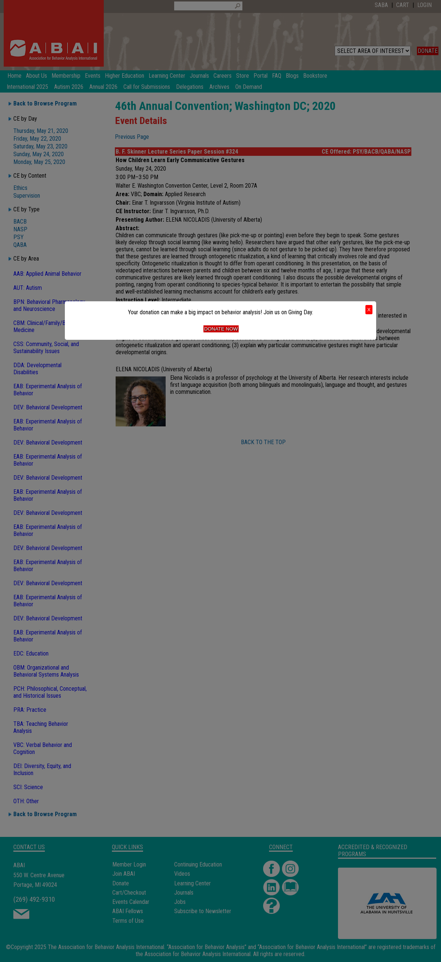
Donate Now (221, 329)
